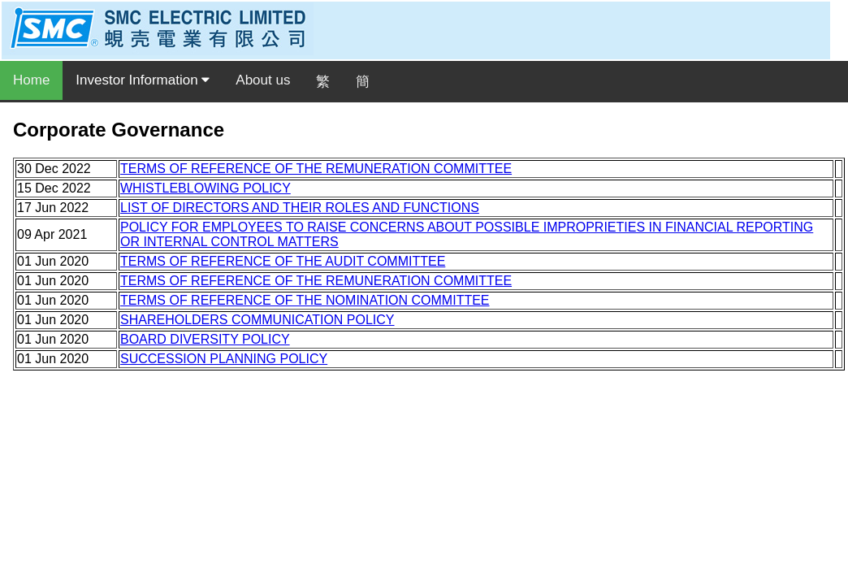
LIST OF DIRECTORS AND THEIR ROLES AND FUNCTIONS (299, 207)
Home (31, 80)
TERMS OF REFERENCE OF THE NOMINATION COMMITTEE (305, 300)
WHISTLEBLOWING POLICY (205, 188)
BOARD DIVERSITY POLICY (205, 339)
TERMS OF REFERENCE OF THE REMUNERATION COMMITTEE (316, 169)
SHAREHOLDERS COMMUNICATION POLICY (257, 320)
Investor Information (143, 80)
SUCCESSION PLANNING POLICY (223, 359)
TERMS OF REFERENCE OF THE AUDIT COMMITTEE (282, 261)
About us (263, 80)
